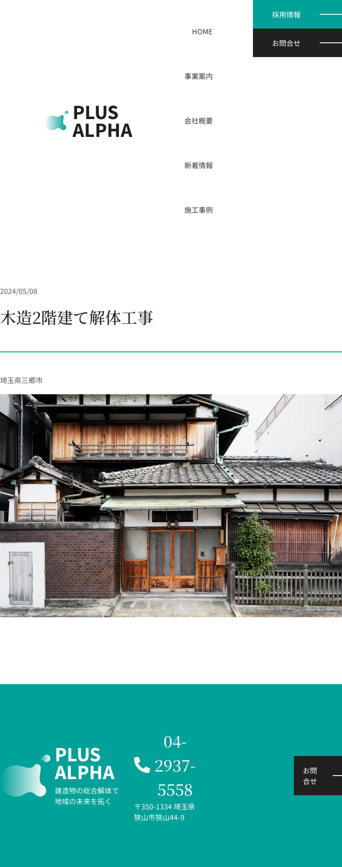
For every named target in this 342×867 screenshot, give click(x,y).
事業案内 (198, 75)
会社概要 (198, 120)
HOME (202, 31)
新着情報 (198, 165)
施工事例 (198, 209)
